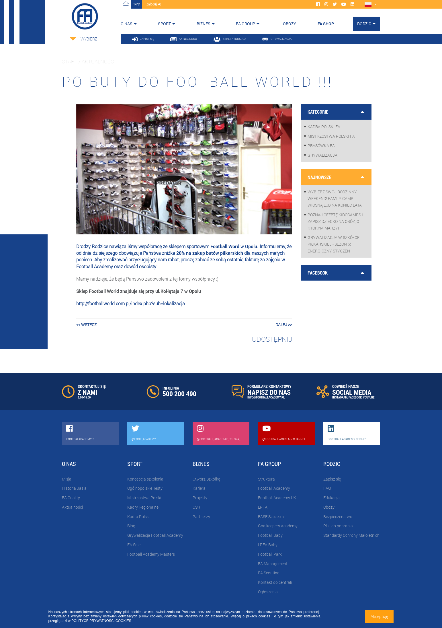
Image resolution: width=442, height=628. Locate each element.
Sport (164, 23)
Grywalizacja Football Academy (155, 535)
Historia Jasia (74, 488)
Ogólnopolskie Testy (145, 488)
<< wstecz (86, 324)
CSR (196, 507)
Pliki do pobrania (338, 525)
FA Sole (133, 544)
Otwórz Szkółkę (206, 479)
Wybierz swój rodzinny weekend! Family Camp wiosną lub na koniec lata (335, 198)
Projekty (200, 497)
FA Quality (71, 497)
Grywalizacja (322, 155)
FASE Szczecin (271, 516)
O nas (126, 23)
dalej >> (283, 324)
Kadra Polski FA (324, 126)
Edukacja (331, 497)
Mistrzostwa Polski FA (331, 136)
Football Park (270, 554)
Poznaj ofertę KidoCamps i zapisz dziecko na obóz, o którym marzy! (335, 221)
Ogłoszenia (268, 591)
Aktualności (72, 507)
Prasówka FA (321, 145)
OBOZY (289, 23)
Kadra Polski (138, 516)
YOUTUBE (368, 397)
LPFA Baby (267, 544)
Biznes (203, 23)
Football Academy (274, 488)
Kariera (199, 488)
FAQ (327, 488)
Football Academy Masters (151, 554)
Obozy (329, 507)
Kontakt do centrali (275, 582)
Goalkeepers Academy (278, 525)
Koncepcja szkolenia (145, 479)
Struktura (266, 479)
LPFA (262, 507)
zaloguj (153, 4)
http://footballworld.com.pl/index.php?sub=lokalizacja (130, 303)
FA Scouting (268, 572)
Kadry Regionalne (143, 507)
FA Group (245, 23)
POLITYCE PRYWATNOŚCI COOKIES (101, 621)
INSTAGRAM (339, 397)
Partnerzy (201, 516)
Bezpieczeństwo (337, 516)
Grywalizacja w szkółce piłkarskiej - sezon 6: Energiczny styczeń (333, 244)
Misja (66, 479)
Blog (131, 525)
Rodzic (364, 23)
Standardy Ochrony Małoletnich (351, 535)
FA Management (273, 563)
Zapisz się (332, 479)
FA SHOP (326, 23)
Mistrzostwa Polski (144, 497)
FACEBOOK (355, 397)
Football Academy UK (277, 497)
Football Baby (270, 535)
